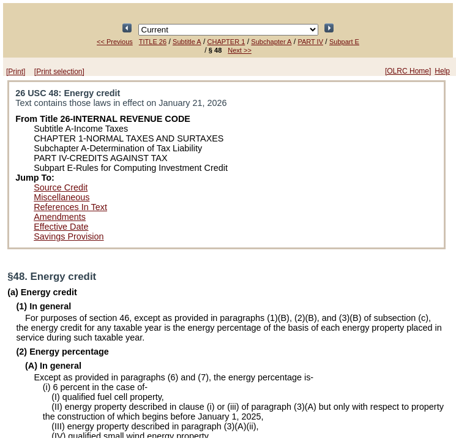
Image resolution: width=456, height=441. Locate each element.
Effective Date (61, 227)
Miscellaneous (61, 197)
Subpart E (344, 41)
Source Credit (61, 187)
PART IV (310, 41)
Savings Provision (68, 236)
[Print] (15, 71)
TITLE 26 (152, 41)
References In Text (70, 207)
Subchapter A (271, 41)
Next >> (240, 50)
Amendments (60, 217)
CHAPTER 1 (226, 41)
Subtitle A (187, 41)
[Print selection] (59, 71)
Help (442, 71)
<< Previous (115, 41)
